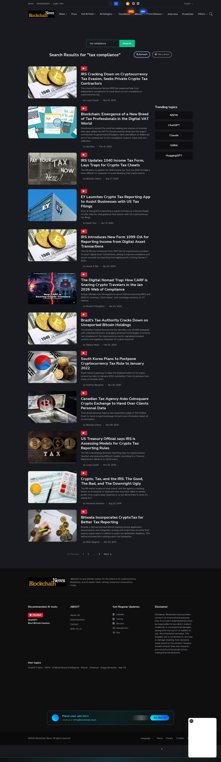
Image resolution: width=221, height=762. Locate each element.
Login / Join (58, 4)
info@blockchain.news (84, 720)
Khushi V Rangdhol (95, 306)
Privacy (169, 738)
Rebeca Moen (92, 345)
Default (141, 54)
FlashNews (125, 12)
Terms (160, 738)
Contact (74, 624)
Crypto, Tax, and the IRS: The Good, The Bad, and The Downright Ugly (112, 481)
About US (75, 615)
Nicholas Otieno (93, 179)
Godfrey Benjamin (95, 385)
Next (107, 554)
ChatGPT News (35, 667)
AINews (139, 12)
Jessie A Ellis (92, 266)
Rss (116, 632)
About (30, 4)
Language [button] (146, 738)
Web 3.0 (122, 667)
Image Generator (109, 667)
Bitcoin (84, 667)
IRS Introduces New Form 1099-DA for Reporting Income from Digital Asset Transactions (115, 241)
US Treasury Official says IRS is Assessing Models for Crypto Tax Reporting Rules (110, 443)
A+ (120, 3)
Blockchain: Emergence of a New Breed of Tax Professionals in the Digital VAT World (115, 118)
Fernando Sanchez (95, 503)
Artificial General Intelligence (65, 667)
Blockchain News (44, 738)
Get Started (160, 718)
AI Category (106, 14)
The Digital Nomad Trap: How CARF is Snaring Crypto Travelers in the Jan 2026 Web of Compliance (114, 284)
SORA (174, 145)
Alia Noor (90, 146)
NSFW (174, 115)
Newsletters (120, 628)
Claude (173, 135)
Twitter (118, 619)
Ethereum (94, 667)
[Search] (102, 43)
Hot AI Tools (87, 14)
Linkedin (118, 614)
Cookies (180, 738)
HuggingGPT (174, 155)
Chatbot (35, 615)
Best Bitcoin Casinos (39, 623)
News (62, 14)
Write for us (76, 629)
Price (74, 14)
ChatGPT (174, 125)
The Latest (162, 54)
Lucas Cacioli (92, 100)
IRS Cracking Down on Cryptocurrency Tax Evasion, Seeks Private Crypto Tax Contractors (114, 78)
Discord (118, 623)
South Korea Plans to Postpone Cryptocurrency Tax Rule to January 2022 (112, 363)
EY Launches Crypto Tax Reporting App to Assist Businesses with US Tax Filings (115, 201)
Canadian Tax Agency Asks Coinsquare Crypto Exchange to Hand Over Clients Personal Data (115, 403)
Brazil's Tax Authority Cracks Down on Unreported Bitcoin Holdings (114, 322)
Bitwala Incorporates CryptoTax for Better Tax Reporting (112, 520)
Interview (173, 14)
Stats (190, 738)
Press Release (154, 14)
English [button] (187, 4)
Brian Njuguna (93, 542)
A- (112, 3)
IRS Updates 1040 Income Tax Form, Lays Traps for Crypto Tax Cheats (112, 163)
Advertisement (43, 4)
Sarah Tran (91, 223)
